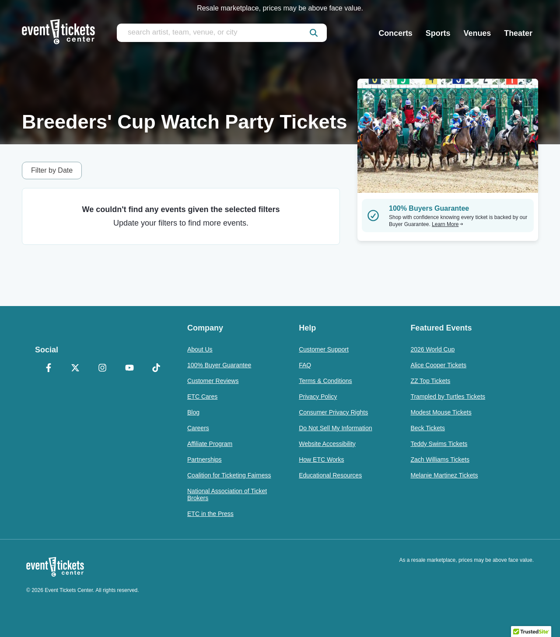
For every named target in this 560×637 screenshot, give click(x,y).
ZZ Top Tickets (430, 380)
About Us (200, 349)
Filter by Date (52, 170)
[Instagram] (102, 368)
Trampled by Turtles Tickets (447, 396)
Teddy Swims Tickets (438, 443)
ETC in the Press (210, 513)
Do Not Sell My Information (335, 428)
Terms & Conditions (325, 380)
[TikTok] (156, 368)
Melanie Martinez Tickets (444, 475)
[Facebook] (48, 368)
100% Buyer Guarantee (219, 365)
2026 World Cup (432, 349)
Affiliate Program (209, 443)
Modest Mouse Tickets (440, 412)
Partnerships (204, 459)
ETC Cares (202, 396)
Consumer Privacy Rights (333, 412)
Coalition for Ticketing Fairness (229, 475)
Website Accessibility (327, 443)
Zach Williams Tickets (439, 459)
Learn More (447, 224)
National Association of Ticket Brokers (227, 494)
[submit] (313, 33)
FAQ (305, 365)
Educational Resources (330, 475)
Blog (193, 412)
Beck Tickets (427, 428)
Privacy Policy (318, 396)
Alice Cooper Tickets (438, 365)
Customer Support (324, 349)
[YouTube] (129, 368)
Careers (198, 428)
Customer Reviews (212, 380)
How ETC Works (321, 459)
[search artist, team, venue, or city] (222, 33)
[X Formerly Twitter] (75, 368)
